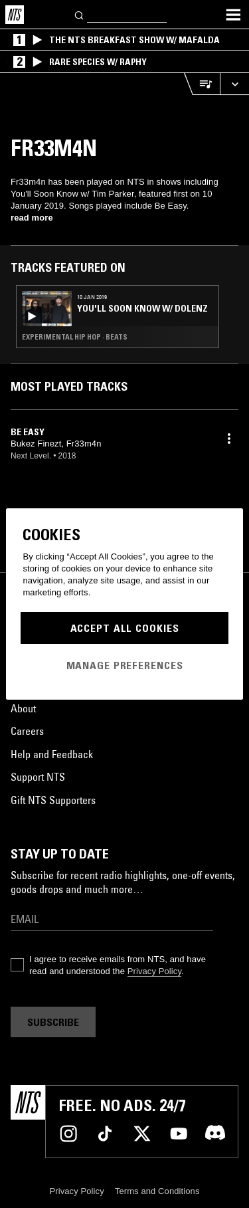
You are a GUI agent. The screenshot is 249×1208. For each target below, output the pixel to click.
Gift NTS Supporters (53, 800)
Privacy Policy (154, 971)
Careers (27, 731)
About (23, 708)
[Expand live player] (234, 84)
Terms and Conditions (157, 1191)
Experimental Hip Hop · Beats (74, 337)
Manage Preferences (124, 665)
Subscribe (53, 1022)
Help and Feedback (52, 754)
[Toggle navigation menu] (233, 14)
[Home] (14, 14)
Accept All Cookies (124, 628)
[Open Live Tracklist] (202, 84)
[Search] (79, 14)
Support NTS (38, 776)
